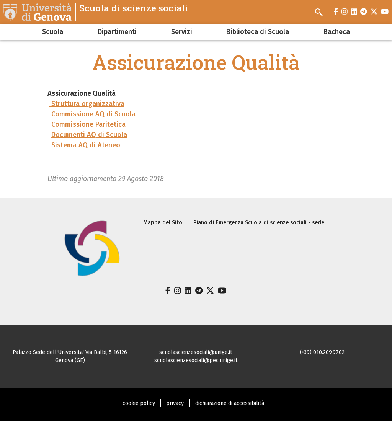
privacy (175, 403)
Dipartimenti (117, 32)
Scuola (52, 32)
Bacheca (336, 32)
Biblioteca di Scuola (257, 32)
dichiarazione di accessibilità (229, 403)
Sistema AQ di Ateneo (85, 145)
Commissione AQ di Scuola (93, 114)
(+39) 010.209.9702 (322, 352)
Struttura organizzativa (86, 104)
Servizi (181, 32)
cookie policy (138, 403)
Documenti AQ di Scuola (89, 135)
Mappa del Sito (162, 222)
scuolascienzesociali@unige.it (195, 352)
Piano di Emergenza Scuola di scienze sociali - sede (258, 222)
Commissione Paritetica (88, 124)
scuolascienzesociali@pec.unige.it (196, 360)
